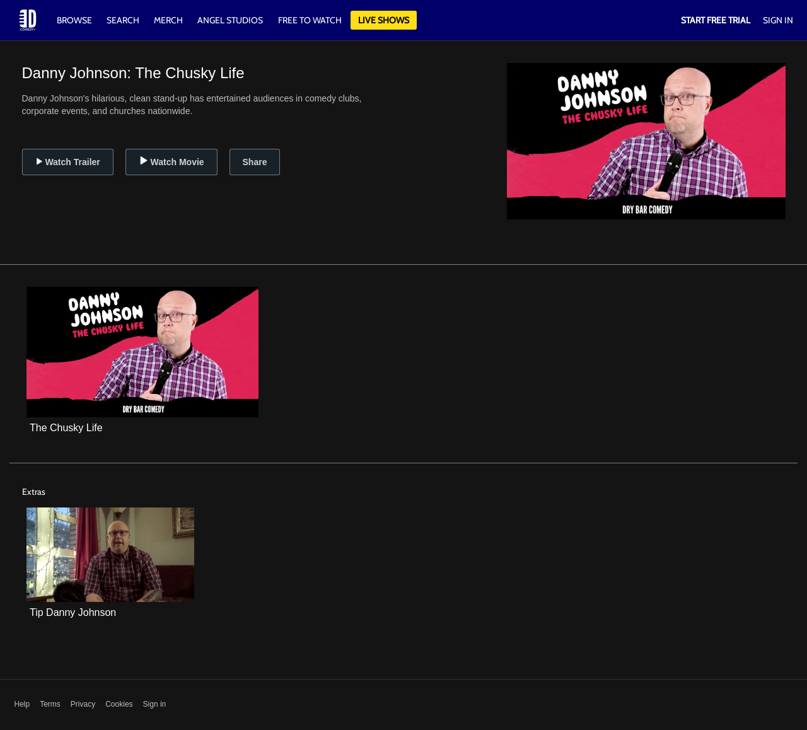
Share (255, 162)
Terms (50, 704)
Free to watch (310, 20)
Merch (168, 20)
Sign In (778, 20)
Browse (75, 20)
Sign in (154, 704)
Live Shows (383, 20)
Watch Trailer (67, 162)
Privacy (83, 704)
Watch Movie (171, 162)
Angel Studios (230, 20)
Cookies (118, 704)
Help (22, 704)
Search (124, 20)
